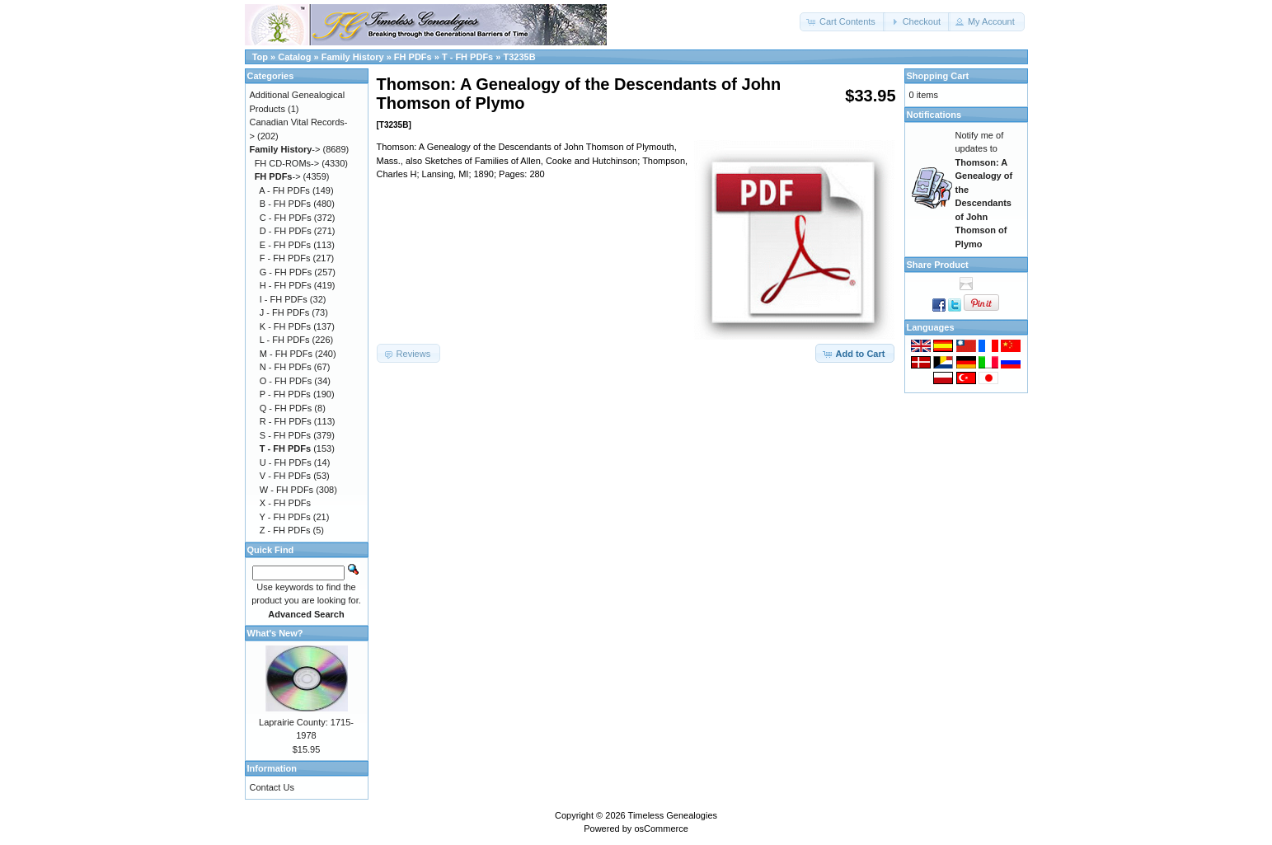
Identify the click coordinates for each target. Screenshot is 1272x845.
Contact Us (272, 787)
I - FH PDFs (283, 299)
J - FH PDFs (285, 312)
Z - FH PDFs (285, 530)
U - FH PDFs (286, 462)
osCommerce (661, 828)
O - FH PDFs (286, 381)
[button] (842, 21)
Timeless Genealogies (672, 815)
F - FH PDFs (285, 258)
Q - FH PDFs (286, 408)
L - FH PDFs (285, 340)
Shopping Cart (938, 76)
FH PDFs (413, 57)
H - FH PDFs (286, 285)
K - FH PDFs (285, 326)
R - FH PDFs (286, 421)
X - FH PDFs (285, 503)
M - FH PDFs (286, 354)
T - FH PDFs (467, 57)
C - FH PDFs (286, 218)
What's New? (275, 633)
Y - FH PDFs (285, 517)
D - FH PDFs (286, 231)
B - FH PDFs (285, 204)
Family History (353, 57)
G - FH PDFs (286, 272)
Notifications (934, 115)
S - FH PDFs (285, 435)
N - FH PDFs (286, 367)
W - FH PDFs (286, 490)
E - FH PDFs (285, 245)
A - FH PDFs (284, 190)
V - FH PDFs (285, 476)
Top (260, 57)
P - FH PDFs (285, 394)
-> (285, 149)
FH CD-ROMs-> (287, 163)
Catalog (294, 57)
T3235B (519, 57)
